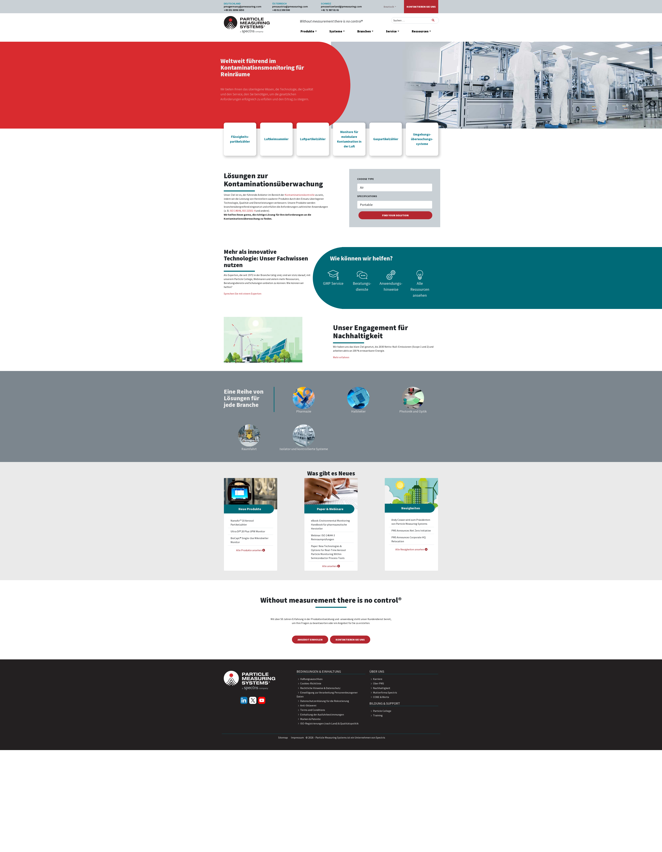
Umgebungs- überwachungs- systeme (422, 139)
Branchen (364, 31)
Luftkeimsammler (276, 139)
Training (376, 715)
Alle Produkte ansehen (250, 550)
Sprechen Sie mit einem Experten (242, 293)
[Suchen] (433, 20)
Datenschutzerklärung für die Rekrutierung (323, 701)
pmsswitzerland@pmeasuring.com (341, 6)
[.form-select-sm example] (394, 205)
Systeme (335, 31)
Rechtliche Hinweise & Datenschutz (318, 688)
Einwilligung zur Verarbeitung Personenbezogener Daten (327, 694)
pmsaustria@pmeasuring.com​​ (290, 6)
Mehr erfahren (341, 357)
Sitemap (283, 737)
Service (391, 31)
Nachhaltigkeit (379, 688)
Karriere (375, 679)
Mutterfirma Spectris (383, 692)
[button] (240, 138)
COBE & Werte (379, 697)
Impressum (297, 737)
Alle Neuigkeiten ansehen (411, 549)
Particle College (380, 711)
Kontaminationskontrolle (300, 194)
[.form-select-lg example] (394, 187)
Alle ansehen (331, 566)
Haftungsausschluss (310, 679)
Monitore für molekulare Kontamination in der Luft (349, 139)
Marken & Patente (309, 719)
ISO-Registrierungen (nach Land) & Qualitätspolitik (327, 723)
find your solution (395, 215)
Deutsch (389, 6)
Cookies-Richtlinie (309, 683)
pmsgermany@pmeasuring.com (242, 6)
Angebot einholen (310, 639)
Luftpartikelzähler (313, 139)
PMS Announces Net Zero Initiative (411, 530)
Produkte (307, 31)
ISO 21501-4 (248, 210)
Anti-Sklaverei (306, 705)
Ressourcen (420, 31)
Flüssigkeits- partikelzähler (240, 139)
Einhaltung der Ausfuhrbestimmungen (320, 714)
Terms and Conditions (311, 710)
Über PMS (376, 683)
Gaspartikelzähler (385, 139)
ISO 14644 (235, 210)
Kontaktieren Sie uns (421, 6)
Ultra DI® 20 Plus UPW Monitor (248, 531)
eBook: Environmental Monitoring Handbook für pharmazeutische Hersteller (330, 524)
